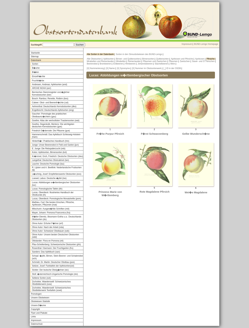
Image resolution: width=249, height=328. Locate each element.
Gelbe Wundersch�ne (196, 133)
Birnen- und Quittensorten (128, 59)
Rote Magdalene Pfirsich (154, 191)
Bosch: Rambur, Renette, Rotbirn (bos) (50, 98)
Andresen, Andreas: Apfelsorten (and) (49, 84)
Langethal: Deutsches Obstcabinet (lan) (50, 160)
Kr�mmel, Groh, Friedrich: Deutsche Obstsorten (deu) (57, 156)
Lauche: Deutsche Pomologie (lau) (48, 164)
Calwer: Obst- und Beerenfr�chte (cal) (50, 102)
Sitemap (35, 56)
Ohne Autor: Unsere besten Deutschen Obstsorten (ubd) (55, 235)
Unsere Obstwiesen (40, 297)
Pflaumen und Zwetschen (155, 61)
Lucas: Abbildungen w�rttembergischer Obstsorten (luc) (56, 183)
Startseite (35, 53)
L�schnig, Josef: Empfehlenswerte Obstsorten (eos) (56, 174)
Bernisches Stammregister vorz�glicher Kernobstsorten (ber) (51, 93)
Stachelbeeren (162, 64)
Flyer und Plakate (39, 313)
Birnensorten (148, 59)
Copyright (35, 309)
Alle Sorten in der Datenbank (100, 54)
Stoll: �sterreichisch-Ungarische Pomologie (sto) (55, 274)
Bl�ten (35, 72)
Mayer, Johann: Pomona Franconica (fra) (51, 212)
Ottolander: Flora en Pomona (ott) (47, 241)
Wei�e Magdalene (196, 192)
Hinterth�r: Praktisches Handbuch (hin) (50, 141)
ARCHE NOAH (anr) (41, 88)
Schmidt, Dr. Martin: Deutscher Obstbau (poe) (53, 262)
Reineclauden (134, 61)
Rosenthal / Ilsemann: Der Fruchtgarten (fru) (52, 248)
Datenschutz (37, 324)
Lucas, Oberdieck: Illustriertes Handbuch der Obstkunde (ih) (53, 193)
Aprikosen (200, 59)
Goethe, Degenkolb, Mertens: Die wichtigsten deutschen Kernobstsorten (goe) (53, 125)
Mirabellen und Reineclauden (101, 61)
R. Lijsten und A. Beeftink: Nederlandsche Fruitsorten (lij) (56, 168)
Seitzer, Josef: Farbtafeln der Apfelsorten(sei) (53, 266)
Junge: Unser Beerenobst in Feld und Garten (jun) (55, 145)
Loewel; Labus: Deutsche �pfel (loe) (49, 178)
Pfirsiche (211, 59)
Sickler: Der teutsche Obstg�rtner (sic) (50, 270)
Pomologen (36, 294)
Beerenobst (92, 64)
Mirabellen (121, 61)
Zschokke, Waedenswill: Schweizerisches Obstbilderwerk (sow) (51, 282)
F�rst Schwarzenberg (154, 133)
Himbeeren (130, 64)
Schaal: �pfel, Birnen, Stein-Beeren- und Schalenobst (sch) (57, 257)
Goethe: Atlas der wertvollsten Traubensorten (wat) (55, 120)
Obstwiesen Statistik (40, 301)
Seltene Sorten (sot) (41, 278)
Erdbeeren (118, 64)
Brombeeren (106, 64)
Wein (173, 64)
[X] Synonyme (123, 68)
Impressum (187, 44)
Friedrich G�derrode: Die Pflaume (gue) (51, 130)
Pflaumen (173, 61)
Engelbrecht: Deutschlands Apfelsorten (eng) (53, 110)
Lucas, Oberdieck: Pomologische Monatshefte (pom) (56, 198)
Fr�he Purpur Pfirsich (110, 133)
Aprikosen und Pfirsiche (182, 59)
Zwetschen (185, 61)
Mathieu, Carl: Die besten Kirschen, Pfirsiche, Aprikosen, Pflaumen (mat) (53, 203)
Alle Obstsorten (94, 59)
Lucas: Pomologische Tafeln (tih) (47, 189)
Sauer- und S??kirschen (203, 61)
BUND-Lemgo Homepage (206, 44)
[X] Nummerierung (95, 68)
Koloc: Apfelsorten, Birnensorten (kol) (49, 152)
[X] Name (110, 68)
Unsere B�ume (38, 305)
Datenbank (36, 60)
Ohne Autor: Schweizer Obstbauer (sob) (50, 231)
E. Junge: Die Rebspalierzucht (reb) (48, 148)
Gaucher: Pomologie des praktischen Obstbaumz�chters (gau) (49, 115)
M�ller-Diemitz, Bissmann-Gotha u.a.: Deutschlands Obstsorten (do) (56, 218)
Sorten (35, 64)
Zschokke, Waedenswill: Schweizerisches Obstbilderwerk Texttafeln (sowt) (51, 289)
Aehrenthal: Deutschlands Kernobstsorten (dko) (54, 106)
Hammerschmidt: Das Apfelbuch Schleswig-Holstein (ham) (56, 135)
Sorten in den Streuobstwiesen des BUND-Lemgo (139, 54)
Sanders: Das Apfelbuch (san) (46, 252)
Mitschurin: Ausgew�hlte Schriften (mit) (50, 209)
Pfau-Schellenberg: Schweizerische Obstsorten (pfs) (56, 244)
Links (33, 316)
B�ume (36, 68)
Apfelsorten (108, 59)
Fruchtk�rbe (38, 80)
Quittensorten (162, 59)
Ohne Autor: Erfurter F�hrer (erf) (47, 223)
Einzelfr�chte (38, 76)
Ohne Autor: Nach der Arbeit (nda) (48, 227)
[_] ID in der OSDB (172, 68)
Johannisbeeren (145, 64)
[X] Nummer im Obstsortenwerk (146, 68)
